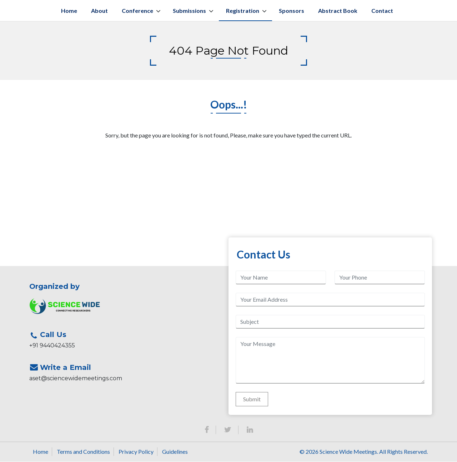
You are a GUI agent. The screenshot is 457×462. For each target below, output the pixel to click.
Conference (137, 11)
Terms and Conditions (83, 452)
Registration (242, 11)
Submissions (189, 11)
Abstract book (337, 11)
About (99, 11)
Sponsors (291, 11)
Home (69, 11)
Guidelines (175, 452)
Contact (382, 11)
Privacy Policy (136, 452)
